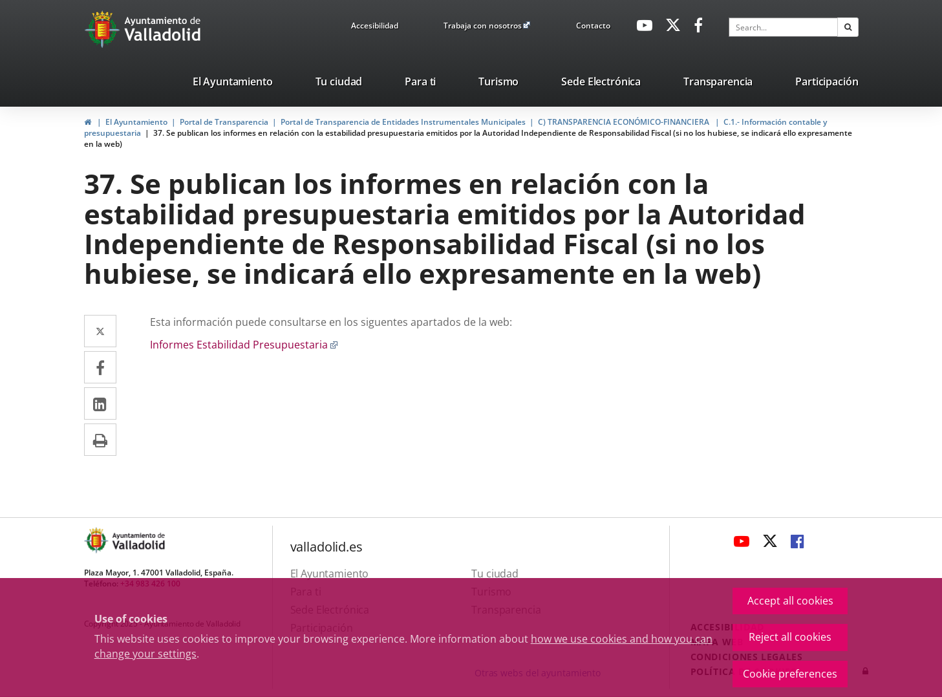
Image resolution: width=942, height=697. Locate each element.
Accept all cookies (790, 601)
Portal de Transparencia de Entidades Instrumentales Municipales (403, 121)
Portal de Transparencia (224, 121)
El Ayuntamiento (136, 121)
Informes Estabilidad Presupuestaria (244, 345)
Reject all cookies (790, 637)
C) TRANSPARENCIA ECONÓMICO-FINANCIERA (624, 121)
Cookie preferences (790, 674)
